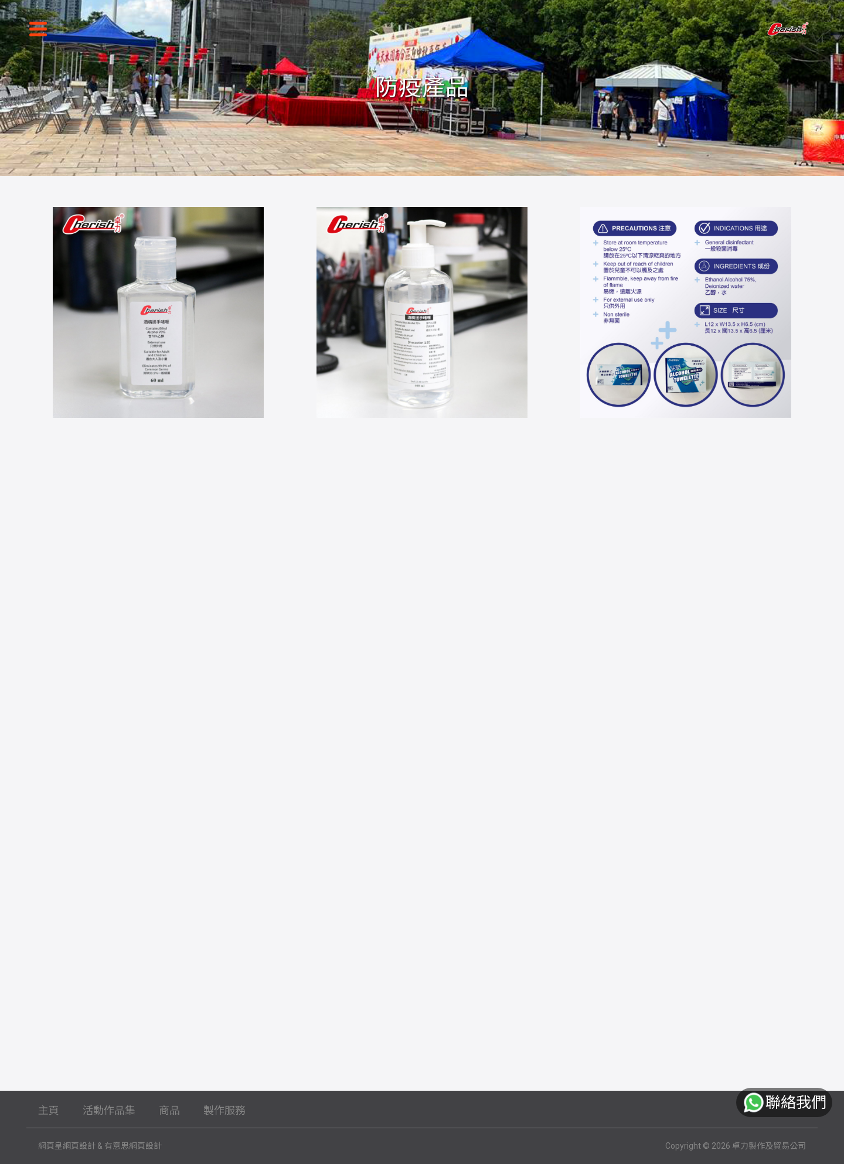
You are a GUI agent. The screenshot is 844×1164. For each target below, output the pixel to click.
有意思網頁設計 (133, 1146)
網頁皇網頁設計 (67, 1146)
